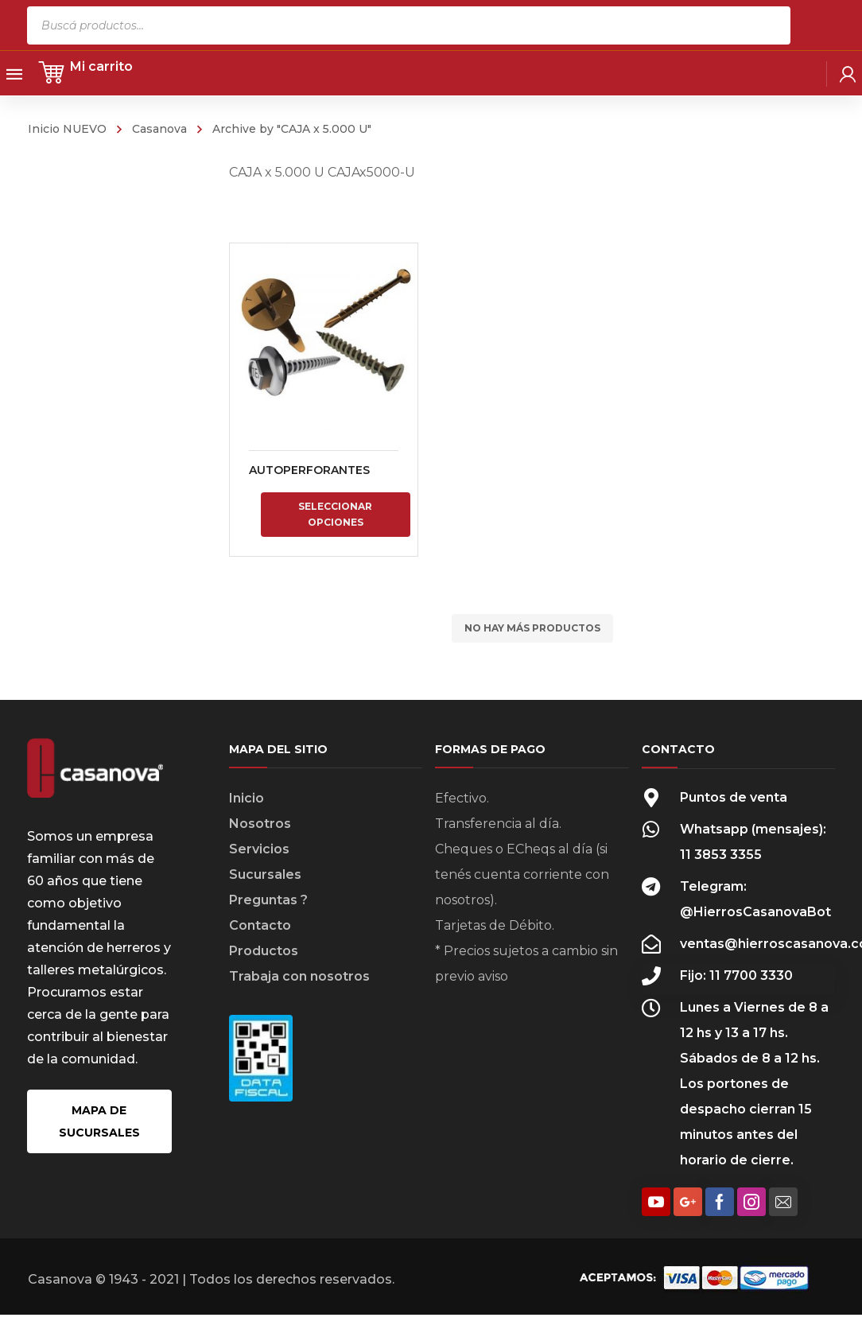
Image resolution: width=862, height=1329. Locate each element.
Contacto (260, 925)
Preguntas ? (268, 899)
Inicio (246, 798)
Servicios (259, 849)
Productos (263, 950)
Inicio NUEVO (67, 129)
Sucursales (265, 874)
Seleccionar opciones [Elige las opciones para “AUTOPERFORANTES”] (335, 514)
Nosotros (260, 823)
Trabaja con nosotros (299, 976)
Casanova (159, 129)
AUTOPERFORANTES (309, 470)
